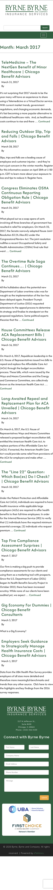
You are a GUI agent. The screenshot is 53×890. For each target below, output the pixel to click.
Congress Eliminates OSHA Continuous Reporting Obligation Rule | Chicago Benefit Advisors (25, 195)
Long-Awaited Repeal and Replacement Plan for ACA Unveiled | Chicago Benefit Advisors (25, 405)
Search (45, 27)
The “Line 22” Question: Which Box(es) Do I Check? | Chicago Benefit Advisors (25, 476)
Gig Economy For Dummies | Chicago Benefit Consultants (26, 609)
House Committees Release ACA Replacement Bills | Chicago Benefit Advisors (25, 334)
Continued (44, 121)
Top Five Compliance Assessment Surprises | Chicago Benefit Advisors (23, 545)
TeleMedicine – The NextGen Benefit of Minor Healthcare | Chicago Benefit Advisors (24, 69)
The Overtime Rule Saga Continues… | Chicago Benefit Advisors (23, 265)
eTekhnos (39, 853)
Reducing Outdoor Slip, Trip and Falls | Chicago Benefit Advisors (26, 136)
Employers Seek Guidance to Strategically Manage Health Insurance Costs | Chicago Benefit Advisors (24, 648)
